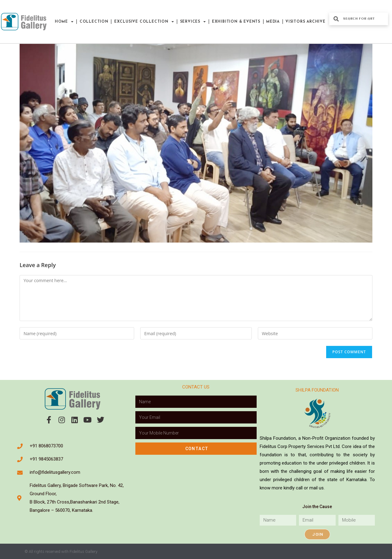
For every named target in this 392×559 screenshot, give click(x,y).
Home (64, 22)
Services (193, 22)
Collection (94, 22)
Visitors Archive (305, 22)
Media (273, 22)
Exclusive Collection (144, 22)
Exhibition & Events (236, 22)
